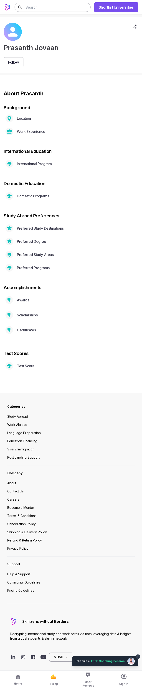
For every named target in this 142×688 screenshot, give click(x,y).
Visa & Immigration (20, 449)
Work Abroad (17, 425)
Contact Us (15, 491)
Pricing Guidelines (20, 590)
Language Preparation (24, 433)
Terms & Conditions (21, 516)
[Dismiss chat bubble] (138, 656)
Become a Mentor (20, 507)
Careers (13, 499)
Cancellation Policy (21, 524)
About (11, 483)
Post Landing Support (23, 457)
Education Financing (22, 441)
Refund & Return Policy (24, 540)
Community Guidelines (23, 582)
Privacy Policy (17, 548)
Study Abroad (17, 416)
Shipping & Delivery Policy (27, 532)
